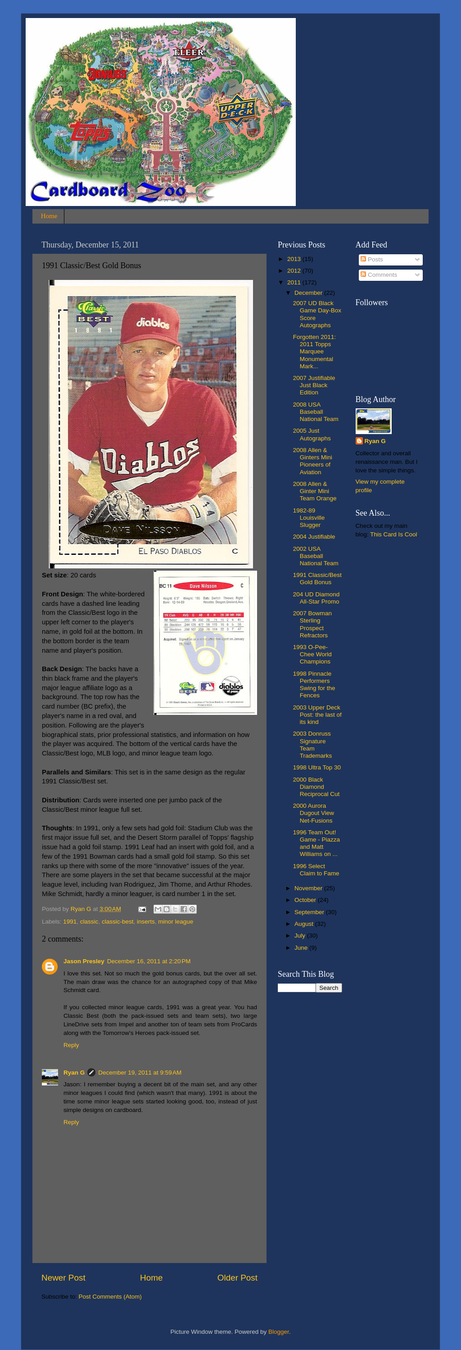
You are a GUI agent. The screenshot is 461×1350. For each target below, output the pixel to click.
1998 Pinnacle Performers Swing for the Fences (314, 684)
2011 (295, 282)
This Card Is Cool (393, 534)
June (301, 947)
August (304, 923)
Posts (372, 259)
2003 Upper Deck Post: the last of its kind (317, 714)
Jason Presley (83, 961)
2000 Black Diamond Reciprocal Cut (316, 786)
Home (49, 216)
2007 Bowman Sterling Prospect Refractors (312, 624)
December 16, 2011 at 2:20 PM (149, 961)
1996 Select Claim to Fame (316, 870)
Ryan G (74, 1072)
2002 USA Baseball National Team (316, 556)
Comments (379, 274)
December (309, 292)
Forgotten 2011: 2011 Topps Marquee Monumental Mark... (314, 352)
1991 (70, 921)
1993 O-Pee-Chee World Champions (312, 654)
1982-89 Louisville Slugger (309, 517)
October (306, 900)
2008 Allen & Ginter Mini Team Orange (315, 491)
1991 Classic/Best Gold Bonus (317, 579)
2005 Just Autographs (312, 434)
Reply (71, 1045)
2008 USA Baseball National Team (316, 411)
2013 (295, 259)
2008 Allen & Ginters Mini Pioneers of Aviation (312, 461)
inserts (146, 921)
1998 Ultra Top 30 (317, 767)
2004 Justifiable (314, 536)
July (300, 935)
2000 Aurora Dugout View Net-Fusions (313, 813)
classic (89, 921)
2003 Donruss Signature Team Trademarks (312, 744)
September (310, 912)
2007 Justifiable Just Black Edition (314, 385)
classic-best (118, 921)
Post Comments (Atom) (110, 1296)
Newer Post (63, 1277)
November (309, 888)
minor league (175, 921)
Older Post (237, 1277)
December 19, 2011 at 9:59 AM (139, 1072)
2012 (295, 270)
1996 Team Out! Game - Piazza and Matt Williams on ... (316, 843)
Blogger (278, 1331)
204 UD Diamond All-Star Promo (316, 598)
